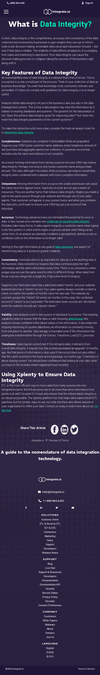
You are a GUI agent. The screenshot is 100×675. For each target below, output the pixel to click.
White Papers (50, 620)
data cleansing (64, 246)
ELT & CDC (50, 527)
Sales (50, 540)
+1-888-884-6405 (51, 500)
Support (50, 544)
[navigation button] (6, 12)
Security (50, 588)
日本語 (50, 652)
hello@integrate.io (51, 492)
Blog (50, 563)
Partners (50, 633)
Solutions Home (50, 519)
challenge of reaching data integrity (68, 221)
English (50, 648)
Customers (50, 616)
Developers (50, 548)
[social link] (26, 507)
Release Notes (50, 552)
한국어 (50, 656)
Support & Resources (50, 572)
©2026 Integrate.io (14, 669)
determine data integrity (19, 132)
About (50, 628)
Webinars (50, 624)
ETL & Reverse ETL (50, 523)
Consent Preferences (50, 605)
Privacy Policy (50, 597)
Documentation (50, 580)
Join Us (50, 637)
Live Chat (50, 568)
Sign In (87, 3)
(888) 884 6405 (16, 3)
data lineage (75, 318)
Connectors (50, 532)
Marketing (50, 536)
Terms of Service (86, 669)
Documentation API (50, 584)
